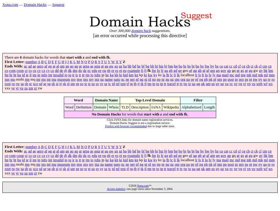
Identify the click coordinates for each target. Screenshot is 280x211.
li (175, 75)
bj (165, 66)
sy (101, 84)
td (113, 84)
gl (207, 71)
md (237, 75)
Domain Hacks (35, 4)
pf (197, 79)
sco (35, 84)
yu (21, 88)
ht (14, 75)
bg (147, 66)
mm (272, 75)
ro (273, 79)
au (106, 66)
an (67, 66)
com (12, 71)
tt (178, 84)
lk (178, 75)
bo (180, 66)
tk (142, 84)
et (120, 71)
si (57, 84)
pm (219, 79)
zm (30, 88)
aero (40, 66)
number (31, 62)
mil (254, 75)
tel (117, 84)
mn (7, 79)
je (83, 75)
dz (84, 71)
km (131, 75)
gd (175, 71)
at (102, 66)
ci (252, 66)
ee (99, 71)
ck (256, 66)
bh (152, 66)
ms (43, 79)
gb (171, 71)
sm (73, 84)
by (212, 66)
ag (50, 66)
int (50, 75)
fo (158, 71)
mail (225, 75)
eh (108, 71)
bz (216, 66)
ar (80, 66)
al (57, 66)
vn (249, 84)
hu (19, 75)
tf (128, 84)
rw (18, 84)
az (120, 66)
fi (142, 71)
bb (130, 66)
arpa (86, 66)
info (44, 75)
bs (189, 66)
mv (73, 79)
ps (246, 79)
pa (188, 79)
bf (143, 66)
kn (136, 75)
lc (171, 75)
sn (77, 84)
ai (54, 66)
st (89, 84)
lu (206, 75)
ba (125, 66)
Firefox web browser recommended (126, 126)
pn (225, 79)
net (132, 79)
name (109, 79)
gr (238, 71)
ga (166, 71)
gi (203, 71)
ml (266, 75)
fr (162, 71)
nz (172, 79)
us (213, 84)
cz (52, 71)
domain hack (141, 30)
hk (265, 71)
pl (214, 79)
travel (171, 84)
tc (109, 84)
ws (270, 84)
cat (226, 66)
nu (167, 79)
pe (192, 79)
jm (88, 75)
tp (161, 84)
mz (97, 79)
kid (125, 75)
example (133, 71)
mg (243, 75)
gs (242, 71)
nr (163, 79)
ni (145, 79)
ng (142, 79)
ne (127, 79)
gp (229, 71)
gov (223, 71)
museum (63, 79)
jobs (97, 75)
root (8, 84)
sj (60, 84)
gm (212, 71)
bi (156, 66)
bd (134, 66)
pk (210, 79)
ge (180, 71)
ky (155, 75)
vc (231, 84)
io (65, 75)
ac (25, 66)
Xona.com (10, 4)
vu (253, 84)
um (208, 84)
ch (248, 66)
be (139, 66)
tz (189, 84)
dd (57, 71)
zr (35, 88)
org (182, 79)
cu (34, 71)
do (80, 71)
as (91, 66)
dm (75, 71)
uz (222, 84)
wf (265, 84)
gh (200, 71)
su (93, 84)
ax (116, 66)
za (26, 88)
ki (120, 75)
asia (97, 66)
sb (26, 84)
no (154, 79)
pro (241, 79)
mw (79, 79)
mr (38, 79)
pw (255, 79)
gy (261, 71)
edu (94, 71)
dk (70, 71)
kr (145, 75)
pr (236, 79)
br (185, 66)
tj (139, 84)
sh (53, 84)
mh (249, 75)
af (45, 66)
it (80, 75)
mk (260, 75)
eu (125, 71)
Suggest (58, 4)
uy (218, 84)
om (177, 79)
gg (195, 71)
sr (85, 84)
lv (210, 75)
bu (197, 66)
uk (203, 84)
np (159, 79)
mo (13, 79)
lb (167, 75)
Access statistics (116, 188)
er (112, 71)
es (116, 71)
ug (198, 84)
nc (123, 79)
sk (64, 84)
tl (145, 84)
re (269, 79)
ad (30, 66)
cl (260, 66)
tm (150, 84)
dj (65, 71)
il (31, 75)
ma (218, 75)
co (6, 71)
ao (72, 66)
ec (89, 71)
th (135, 84)
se (45, 84)
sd (40, 84)
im (35, 75)
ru (13, 84)
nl (149, 79)
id (23, 75)
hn (6, 75)
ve (235, 84)
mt (49, 79)
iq (69, 75)
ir (73, 75)
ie (27, 75)
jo (92, 75)
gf (190, 71)
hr (11, 75)
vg (240, 84)
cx (43, 71)
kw (150, 75)
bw (207, 66)
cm (264, 66)
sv (97, 84)
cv (39, 71)
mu (54, 79)
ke (107, 75)
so (81, 84)
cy (48, 71)
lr (196, 75)
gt (246, 71)
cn (270, 66)
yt (17, 88)
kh (116, 75)
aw (111, 66)
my (91, 79)
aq (76, 66)
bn (176, 66)
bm (170, 66)
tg (131, 84)
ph (206, 79)
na (102, 79)
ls (199, 75)
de (61, 71)
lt (203, 75)
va (226, 84)
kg (112, 75)
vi (244, 84)
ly (214, 75)
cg (243, 66)
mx (85, 79)
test (123, 84)
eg (104, 71)
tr (165, 84)
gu (250, 71)
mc (232, 75)
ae (34, 66)
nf (137, 79)
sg (49, 84)
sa (22, 84)
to (157, 84)
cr (26, 71)
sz (105, 84)
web (259, 84)
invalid (58, 75)
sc (30, 84)
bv (202, 66)
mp (27, 79)
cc (230, 66)
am (62, 66)
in (38, 75)
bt (193, 66)
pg (201, 79)
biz (161, 66)
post (231, 79)
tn (153, 84)
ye (13, 88)
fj (145, 71)
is (77, 75)
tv (181, 84)
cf (239, 66)
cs (30, 71)
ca (221, 66)
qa (265, 79)
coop (20, 71)
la (164, 75)
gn (218, 71)
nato (117, 79)
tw (185, 84)
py (260, 79)
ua (193, 84)
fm (154, 71)
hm (270, 71)
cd (235, 66)
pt (250, 79)
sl (68, 84)
